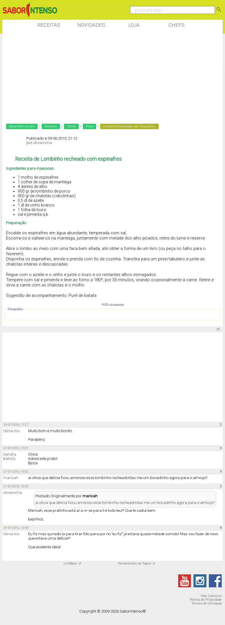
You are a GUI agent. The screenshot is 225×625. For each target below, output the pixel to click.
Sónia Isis (11, 431)
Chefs (176, 25)
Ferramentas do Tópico (134, 563)
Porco (89, 126)
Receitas (48, 25)
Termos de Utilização (206, 603)
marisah (10, 478)
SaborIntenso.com (22, 126)
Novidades (91, 25)
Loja (134, 25)
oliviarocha (42, 142)
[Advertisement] (107, 75)
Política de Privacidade (206, 600)
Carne (71, 126)
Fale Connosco (211, 596)
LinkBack (70, 563)
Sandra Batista (9, 456)
